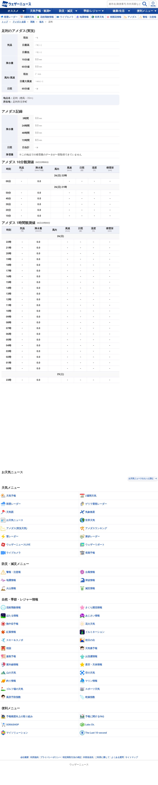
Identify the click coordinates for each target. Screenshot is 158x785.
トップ (5, 22)
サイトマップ (131, 757)
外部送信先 (88, 757)
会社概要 (24, 757)
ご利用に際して (102, 757)
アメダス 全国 (19, 22)
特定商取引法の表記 (72, 757)
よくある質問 (117, 757)
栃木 (41, 22)
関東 (32, 22)
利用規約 (34, 757)
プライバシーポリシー (50, 757)
